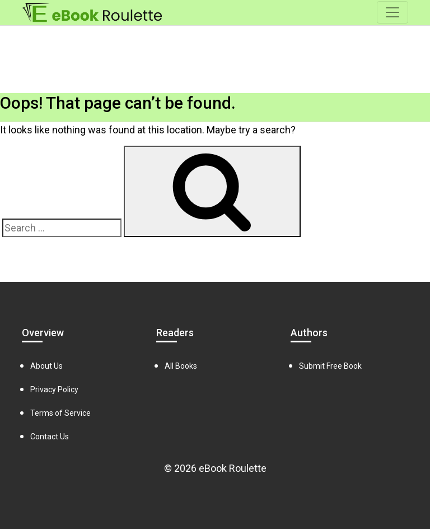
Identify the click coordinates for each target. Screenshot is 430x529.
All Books (181, 365)
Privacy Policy (54, 389)
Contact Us (49, 436)
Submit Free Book (330, 365)
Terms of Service (60, 413)
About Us (46, 365)
